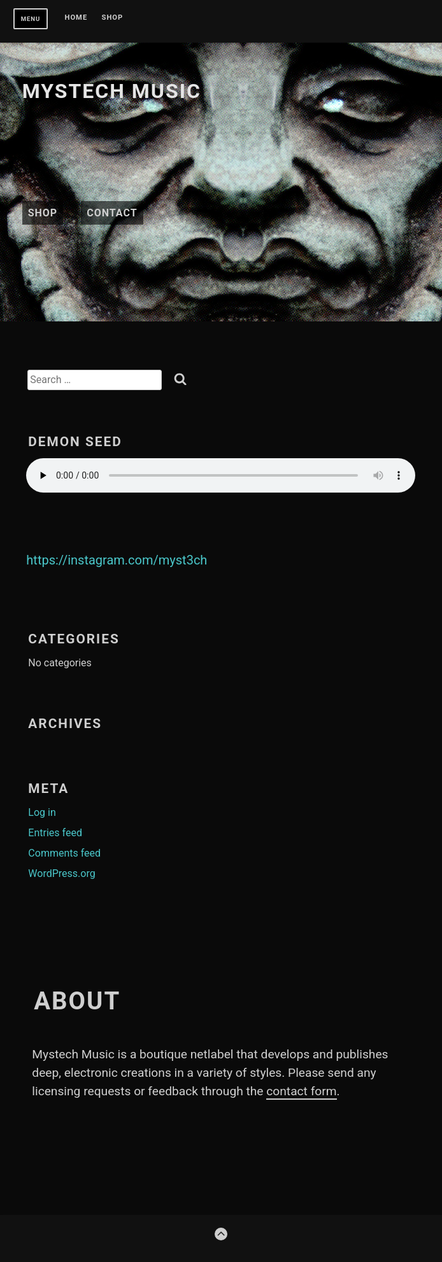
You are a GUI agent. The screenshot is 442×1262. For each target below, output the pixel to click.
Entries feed (55, 833)
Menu (31, 18)
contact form (301, 1091)
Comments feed (64, 853)
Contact (112, 213)
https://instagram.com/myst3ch (116, 560)
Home (76, 18)
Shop (113, 18)
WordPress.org (61, 873)
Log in (41, 812)
